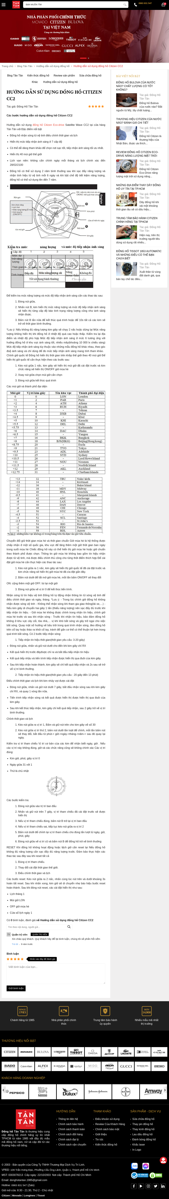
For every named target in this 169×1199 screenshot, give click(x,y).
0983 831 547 (145, 3)
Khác (35, 82)
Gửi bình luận (16, 988)
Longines (30, 1195)
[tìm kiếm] (125, 4)
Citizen (6, 1195)
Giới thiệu (101, 1134)
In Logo (136, 1149)
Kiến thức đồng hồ (38, 75)
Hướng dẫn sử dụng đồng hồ (60, 82)
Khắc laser (138, 1144)
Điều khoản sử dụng (107, 1119)
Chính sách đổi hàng (70, 1134)
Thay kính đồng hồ (143, 1129)
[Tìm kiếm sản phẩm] (75, 4)
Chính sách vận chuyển (72, 1144)
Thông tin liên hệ (68, 1119)
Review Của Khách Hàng (110, 1124)
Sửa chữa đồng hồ (90, 75)
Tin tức (99, 1139)
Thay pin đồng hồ (142, 1124)
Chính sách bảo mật (107, 1129)
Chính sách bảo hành (71, 1124)
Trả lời (15, 944)
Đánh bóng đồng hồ (144, 1139)
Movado (17, 1195)
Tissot (42, 1195)
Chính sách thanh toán (71, 1129)
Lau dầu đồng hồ (142, 1134)
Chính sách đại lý (68, 1139)
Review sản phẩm (64, 75)
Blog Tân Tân (15, 75)
